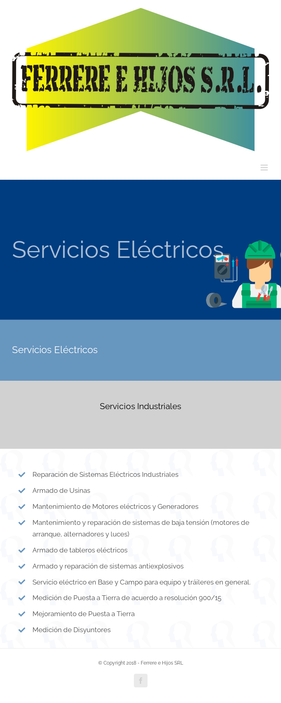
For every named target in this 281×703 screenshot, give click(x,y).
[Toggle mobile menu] (265, 167)
